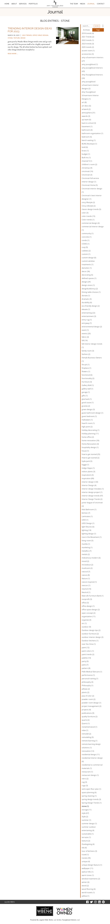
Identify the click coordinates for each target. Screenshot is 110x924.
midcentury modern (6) (91, 558)
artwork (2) (86, 109)
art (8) (84, 102)
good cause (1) (88, 402)
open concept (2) (88, 613)
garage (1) (86, 392)
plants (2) (85, 692)
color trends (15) (88, 216)
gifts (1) (85, 395)
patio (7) (85, 665)
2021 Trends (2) (88, 37)
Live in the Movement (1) (92, 537)
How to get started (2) (90, 458)
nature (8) (86, 575)
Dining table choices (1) (91, 292)
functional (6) (87, 375)
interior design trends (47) (92, 496)
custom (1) (86, 254)
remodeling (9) (88, 737)
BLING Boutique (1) (89, 144)
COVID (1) (85, 244)
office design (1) (88, 606)
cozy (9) (85, 247)
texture (16, 38)
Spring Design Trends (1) (92, 803)
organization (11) (88, 616)
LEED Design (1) (88, 523)
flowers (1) (86, 371)
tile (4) (84, 847)
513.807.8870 (10, 902)
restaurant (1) (87, 772)
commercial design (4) (91, 223)
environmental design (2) (92, 326)
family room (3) (88, 351)
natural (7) (86, 571)
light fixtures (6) (88, 527)
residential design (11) (91, 754)
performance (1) (88, 675)
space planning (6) (89, 792)
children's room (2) (89, 164)
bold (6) (85, 147)
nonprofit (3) (87, 599)
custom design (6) (89, 257)
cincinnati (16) (87, 171)
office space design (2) (91, 609)
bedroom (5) (87, 137)
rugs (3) (85, 785)
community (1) (87, 233)
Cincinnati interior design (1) (92, 190)
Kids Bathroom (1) (89, 509)
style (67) (85, 813)
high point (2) (87, 426)
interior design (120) (90, 482)
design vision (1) (88, 285)
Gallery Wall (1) (88, 385)
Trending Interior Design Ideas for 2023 (30, 30)
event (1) (85, 330)
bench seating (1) (89, 140)
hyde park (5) (87, 461)
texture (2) (86, 841)
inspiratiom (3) (88, 475)
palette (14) (86, 658)
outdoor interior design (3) (92, 637)
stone (10, 38)
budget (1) (86, 154)
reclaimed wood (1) (89, 727)
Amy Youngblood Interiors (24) (92, 76)
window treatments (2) (91, 879)
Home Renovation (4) (90, 444)
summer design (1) (89, 823)
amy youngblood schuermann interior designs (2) (90, 85)
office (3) (85, 602)
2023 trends (27, 35)
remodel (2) (86, 734)
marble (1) (86, 544)
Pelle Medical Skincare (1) (92, 671)
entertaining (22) (88, 313)
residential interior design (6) (92, 760)
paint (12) (85, 647)
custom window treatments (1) (88, 263)
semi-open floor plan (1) (91, 789)
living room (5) (87, 540)
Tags (98, 30)
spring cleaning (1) (89, 796)
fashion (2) (86, 354)
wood (23, 38)
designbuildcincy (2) (90, 288)
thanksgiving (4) (88, 844)
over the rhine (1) (89, 644)
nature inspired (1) (89, 582)
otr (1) (84, 623)
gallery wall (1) (87, 389)
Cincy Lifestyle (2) (88, 206)
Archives (86, 30)
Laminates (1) (87, 516)
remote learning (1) (89, 741)
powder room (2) (88, 699)
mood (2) (85, 561)
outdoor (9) (86, 627)
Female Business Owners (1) (92, 359)
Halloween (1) (87, 420)
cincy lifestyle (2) (88, 202)
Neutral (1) (86, 592)
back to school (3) (89, 123)
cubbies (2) (86, 251)
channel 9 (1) (87, 161)
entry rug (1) (87, 320)
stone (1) (85, 806)
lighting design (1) (89, 533)
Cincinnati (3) (87, 175)
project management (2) (91, 706)
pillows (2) (86, 689)
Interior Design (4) (89, 485)
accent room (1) (88, 50)
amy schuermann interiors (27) (92, 59)
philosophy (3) (87, 682)
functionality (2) (88, 378)
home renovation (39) (90, 440)
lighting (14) (86, 530)
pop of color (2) (88, 696)
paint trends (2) (88, 654)
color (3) (85, 213)
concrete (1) (86, 237)
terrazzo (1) (86, 837)
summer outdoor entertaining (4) (89, 829)
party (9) (85, 661)
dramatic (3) (87, 299)
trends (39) (86, 858)
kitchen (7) (86, 513)
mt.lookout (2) (87, 565)
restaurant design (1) (90, 775)
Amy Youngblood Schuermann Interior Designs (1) (90, 95)
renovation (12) (88, 751)
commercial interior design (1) (93, 228)
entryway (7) (87, 323)
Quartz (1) (86, 723)
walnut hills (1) (87, 872)
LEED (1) (85, 520)
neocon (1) (86, 585)
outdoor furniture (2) (90, 634)
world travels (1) (88, 892)
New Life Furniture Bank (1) (92, 596)
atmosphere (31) (88, 112)
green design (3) (88, 409)
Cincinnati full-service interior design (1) (90, 180)
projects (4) (86, 709)
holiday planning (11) (90, 433)
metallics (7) (86, 551)
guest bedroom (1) (89, 416)
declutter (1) (87, 268)
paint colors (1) (88, 651)
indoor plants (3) (88, 471)
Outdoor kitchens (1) (90, 640)
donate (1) (86, 295)
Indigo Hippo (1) (88, 468)
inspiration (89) (88, 478)
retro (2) (85, 778)
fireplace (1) (86, 368)
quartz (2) (85, 720)
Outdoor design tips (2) (91, 630)
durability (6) (87, 302)
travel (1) (85, 854)
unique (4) (86, 861)
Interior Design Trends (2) (92, 499)
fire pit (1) (85, 364)
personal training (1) (90, 678)
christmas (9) (87, 168)
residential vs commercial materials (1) (92, 766)
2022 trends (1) (88, 40)
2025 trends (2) (88, 47)
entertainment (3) (89, 316)
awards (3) (86, 116)
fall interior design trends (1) (92, 346)
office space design (40, 35)
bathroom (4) (87, 130)
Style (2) (85, 816)
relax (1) (85, 730)
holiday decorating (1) (90, 430)
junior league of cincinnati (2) (92, 504)
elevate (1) (86, 309)
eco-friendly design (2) (91, 306)
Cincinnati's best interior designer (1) (92, 197)
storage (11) (86, 810)
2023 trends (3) (88, 43)
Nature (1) (86, 578)
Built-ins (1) (86, 157)
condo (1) (85, 240)
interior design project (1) (92, 492)
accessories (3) (88, 54)
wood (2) (85, 885)
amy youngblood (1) (90, 64)
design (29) (86, 282)
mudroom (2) (87, 568)
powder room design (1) (91, 703)
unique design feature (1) (92, 865)
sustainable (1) (88, 834)
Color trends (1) (88, 219)
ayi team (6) (86, 119)
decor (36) (86, 271)
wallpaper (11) (87, 868)
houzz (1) (85, 451)
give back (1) (87, 399)
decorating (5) (87, 275)
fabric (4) (85, 337)
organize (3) (86, 620)
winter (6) (85, 882)
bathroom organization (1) (92, 133)
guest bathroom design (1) (92, 413)
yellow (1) (85, 896)
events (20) (86, 333)
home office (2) (88, 437)
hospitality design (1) (90, 447)
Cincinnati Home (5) (90, 185)
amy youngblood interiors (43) (92, 69)
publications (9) (88, 713)
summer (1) (86, 820)
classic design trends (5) (91, 209)
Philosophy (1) (87, 685)
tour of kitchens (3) (89, 851)
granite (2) (86, 406)
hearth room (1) (88, 423)
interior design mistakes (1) (93, 489)
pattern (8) (86, 668)
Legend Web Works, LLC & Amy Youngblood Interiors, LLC (59, 920)
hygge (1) (85, 464)
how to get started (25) (91, 454)
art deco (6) (86, 106)
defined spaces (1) (89, 278)
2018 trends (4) (88, 33)
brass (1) (85, 150)
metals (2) (86, 554)
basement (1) (87, 126)
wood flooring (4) (88, 889)
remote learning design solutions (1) (91, 746)
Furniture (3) (87, 382)
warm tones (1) (88, 875)
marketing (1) (87, 547)
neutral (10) (86, 589)
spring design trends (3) (91, 799)
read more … (13, 54)
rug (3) (84, 782)
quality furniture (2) (89, 716)
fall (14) (85, 340)
